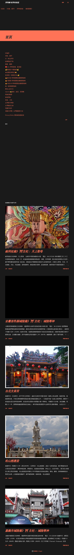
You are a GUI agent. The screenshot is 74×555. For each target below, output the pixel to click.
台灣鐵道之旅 (9, 105)
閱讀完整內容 (66, 268)
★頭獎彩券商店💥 (11, 72)
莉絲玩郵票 (8, 94)
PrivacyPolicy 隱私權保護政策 (14, 115)
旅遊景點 (8, 97)
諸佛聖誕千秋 (9, 61)
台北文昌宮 (12, 391)
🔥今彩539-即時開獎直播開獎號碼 (15, 83)
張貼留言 (10, 268)
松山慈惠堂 (12, 461)
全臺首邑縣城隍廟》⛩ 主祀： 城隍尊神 (29, 321)
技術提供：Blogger (37, 551)
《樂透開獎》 (29, 9)
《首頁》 (3, 9)
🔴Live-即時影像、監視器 (13, 67)
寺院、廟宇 (8, 56)
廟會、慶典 (8, 64)
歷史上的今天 (9, 89)
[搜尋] (63, 2)
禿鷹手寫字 (8, 108)
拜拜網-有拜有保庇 (12, 2)
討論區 (7, 53)
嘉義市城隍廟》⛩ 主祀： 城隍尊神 (27, 530)
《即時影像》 (20, 9)
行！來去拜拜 (9, 58)
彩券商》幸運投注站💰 (12, 75)
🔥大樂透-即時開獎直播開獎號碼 (15, 81)
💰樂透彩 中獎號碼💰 (12, 69)
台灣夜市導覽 (9, 103)
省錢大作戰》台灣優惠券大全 (14, 111)
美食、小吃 (8, 100)
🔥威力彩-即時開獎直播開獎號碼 (15, 78)
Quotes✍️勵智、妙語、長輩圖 (14, 92)
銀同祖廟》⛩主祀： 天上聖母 (24, 251)
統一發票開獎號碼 (10, 86)
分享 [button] (66, 119)
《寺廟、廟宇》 (11, 9)
